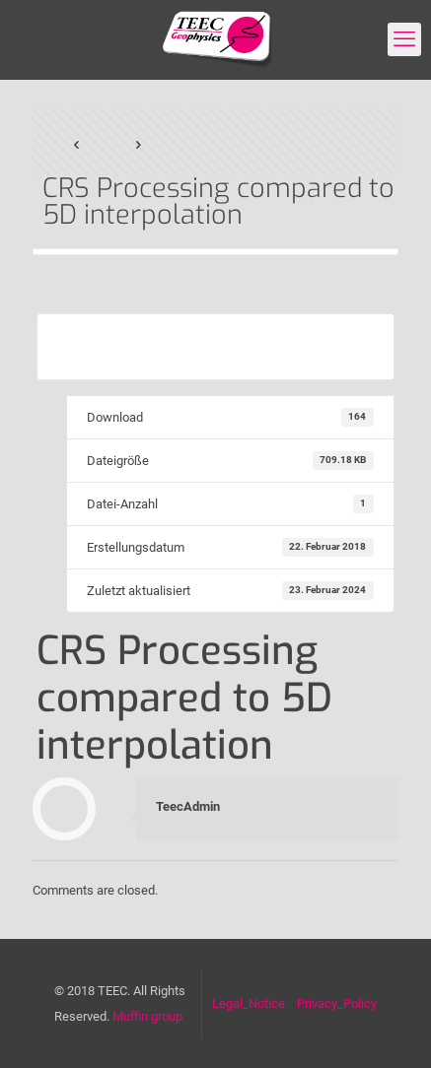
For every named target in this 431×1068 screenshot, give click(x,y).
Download (215, 346)
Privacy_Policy (337, 1003)
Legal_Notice (248, 1003)
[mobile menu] (404, 39)
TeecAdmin (188, 806)
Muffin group (147, 1016)
